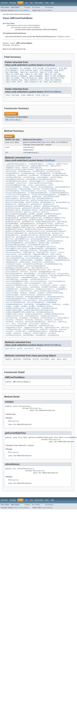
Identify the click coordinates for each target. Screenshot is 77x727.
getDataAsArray (47, 212)
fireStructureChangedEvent (17, 203)
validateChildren (13, 364)
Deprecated (39, 3)
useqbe (8, 362)
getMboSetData (11, 230)
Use (26, 3)
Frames (27, 7)
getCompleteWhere (44, 208)
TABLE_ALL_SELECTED (29, 74)
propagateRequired (47, 291)
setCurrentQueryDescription (46, 313)
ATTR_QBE (63, 69)
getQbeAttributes (29, 239)
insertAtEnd (10, 272)
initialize (28, 151)
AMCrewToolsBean (12, 123)
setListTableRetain (35, 327)
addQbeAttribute (12, 173)
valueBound (40, 364)
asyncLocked (10, 177)
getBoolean (25, 206)
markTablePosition (40, 287)
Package (12, 3)
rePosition (44, 298)
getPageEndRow (11, 236)
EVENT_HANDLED (27, 98)
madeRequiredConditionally (17, 287)
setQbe (66, 329)
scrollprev (45, 307)
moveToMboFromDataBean (15, 289)
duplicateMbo (25, 197)
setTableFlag (11, 344)
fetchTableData (12, 199)
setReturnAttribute (14, 340)
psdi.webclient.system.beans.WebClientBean (23, 25)
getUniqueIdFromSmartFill (42, 254)
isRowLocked (24, 280)
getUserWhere (31, 258)
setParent (56, 329)
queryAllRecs (30, 294)
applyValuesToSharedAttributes (19, 175)
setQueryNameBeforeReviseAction (20, 338)
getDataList (10, 214)
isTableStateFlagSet (14, 285)
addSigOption (35, 173)
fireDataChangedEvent (37, 201)
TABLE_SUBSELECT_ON (32, 85)
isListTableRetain (34, 276)
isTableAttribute (13, 283)
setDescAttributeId (14, 320)
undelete (43, 357)
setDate (23, 316)
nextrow (56, 289)
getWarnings (44, 258)
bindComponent (24, 177)
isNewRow (38, 278)
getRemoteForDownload (46, 241)
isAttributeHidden (13, 274)
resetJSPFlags (11, 300)
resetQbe (24, 300)
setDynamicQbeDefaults (15, 322)
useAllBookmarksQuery (37, 360)
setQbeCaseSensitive (14, 333)
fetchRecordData (48, 197)
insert (53, 269)
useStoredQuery (39, 362)
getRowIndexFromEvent (56, 245)
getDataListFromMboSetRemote (18, 217)
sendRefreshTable (49, 309)
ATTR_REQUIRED (46, 72)
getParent (59, 236)
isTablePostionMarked (32, 283)
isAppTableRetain (40, 272)
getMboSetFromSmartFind (30, 230)
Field (15, 10)
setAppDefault (11, 311)
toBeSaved (32, 353)
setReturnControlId (14, 342)
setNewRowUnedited (13, 329)
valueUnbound (53, 364)
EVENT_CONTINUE (12, 98)
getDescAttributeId (31, 219)
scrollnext (34, 307)
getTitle (9, 254)
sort (7, 351)
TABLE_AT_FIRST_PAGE (49, 74)
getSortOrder (45, 250)
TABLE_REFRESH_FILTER (54, 80)
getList (27, 223)
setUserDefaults (47, 344)
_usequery (49, 168)
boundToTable (38, 177)
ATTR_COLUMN (38, 69)
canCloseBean (42, 184)
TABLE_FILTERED (12, 80)
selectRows (35, 309)
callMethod (10, 181)
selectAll (9, 309)
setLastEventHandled (48, 324)
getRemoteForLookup (14, 243)
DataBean (15, 46)
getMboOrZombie (24, 228)
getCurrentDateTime (32, 146)
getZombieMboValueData (15, 261)
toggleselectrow (51, 355)
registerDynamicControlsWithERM (20, 296)
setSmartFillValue (48, 342)
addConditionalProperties (17, 170)
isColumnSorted (49, 274)
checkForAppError (36, 188)
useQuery (27, 362)
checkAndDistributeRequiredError (41, 186)
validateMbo (28, 364)
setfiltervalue (30, 324)
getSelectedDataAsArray (16, 247)
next (49, 289)
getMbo (32, 225)
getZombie (55, 258)
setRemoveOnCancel (45, 338)
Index (47, 3)
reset (53, 298)
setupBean (23, 344)
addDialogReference (39, 170)
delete (26, 195)
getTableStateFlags (60, 252)
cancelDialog (29, 184)
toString (65, 355)
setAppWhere (61, 311)
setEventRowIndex (13, 324)
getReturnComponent (53, 243)
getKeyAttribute (12, 221)
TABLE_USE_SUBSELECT (52, 85)
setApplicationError (45, 311)
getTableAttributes (25, 252)
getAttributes (11, 206)
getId (19, 378)
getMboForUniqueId (52, 225)
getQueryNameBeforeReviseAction (20, 241)
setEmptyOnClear (35, 322)
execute (36, 197)
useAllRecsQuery (56, 360)
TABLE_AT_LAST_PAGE (33, 76)
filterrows (41, 199)
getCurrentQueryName (14, 212)
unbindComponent (30, 357)
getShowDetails (12, 250)
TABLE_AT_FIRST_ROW (14, 76)
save (44, 305)
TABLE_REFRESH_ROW (13, 83)
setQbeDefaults (33, 333)
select (55, 307)
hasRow (61, 265)
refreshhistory (30, 157)
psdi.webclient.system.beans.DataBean (25, 27)
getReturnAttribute (33, 243)
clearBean (9, 190)
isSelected (36, 280)
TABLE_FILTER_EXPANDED (54, 78)
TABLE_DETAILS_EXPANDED (16, 78)
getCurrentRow (32, 212)
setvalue (9, 346)
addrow (25, 173)
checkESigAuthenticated (16, 188)
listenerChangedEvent (35, 285)
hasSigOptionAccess (29, 267)
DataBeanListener (63, 37)
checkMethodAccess (54, 188)
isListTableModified (14, 276)
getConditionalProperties (17, 210)
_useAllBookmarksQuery (15, 168)
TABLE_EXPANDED (36, 78)
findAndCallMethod (56, 199)
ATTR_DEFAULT (51, 69)
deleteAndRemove (46, 195)
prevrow (33, 291)
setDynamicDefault (55, 320)
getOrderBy (62, 234)
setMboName (51, 327)
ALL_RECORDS (25, 69)
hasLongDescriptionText (45, 263)
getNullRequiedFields (45, 234)
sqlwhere (44, 351)
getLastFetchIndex (13, 223)
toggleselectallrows (33, 355)
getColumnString (27, 208)
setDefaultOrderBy (54, 316)
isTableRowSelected (53, 283)
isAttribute (55, 272)
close (30, 192)
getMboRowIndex (39, 228)
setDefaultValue (27, 318)
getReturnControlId (35, 245)
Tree (31, 3)
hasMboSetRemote (36, 265)
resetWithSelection (38, 300)
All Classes (49, 7)
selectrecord (22, 309)
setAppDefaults (27, 311)
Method (26, 10)
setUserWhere (63, 344)
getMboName (10, 228)
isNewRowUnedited (62, 278)
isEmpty (61, 274)
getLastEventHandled (49, 221)
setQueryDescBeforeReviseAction (38, 335)
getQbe (8, 239)
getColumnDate (11, 208)
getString (57, 250)
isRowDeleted (11, 280)
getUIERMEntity (22, 254)
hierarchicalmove (13, 269)
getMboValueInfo (12, 234)
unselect (63, 357)
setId (38, 378)
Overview (4, 3)
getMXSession (28, 234)
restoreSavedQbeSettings (16, 302)
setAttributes (25, 313)
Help (52, 3)
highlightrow (29, 269)
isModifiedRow (11, 278)
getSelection (58, 247)
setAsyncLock (11, 313)
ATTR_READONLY (11, 72)
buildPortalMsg (53, 177)
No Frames (36, 7)
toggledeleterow (46, 353)
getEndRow (45, 219)
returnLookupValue (38, 302)
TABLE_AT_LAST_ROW (52, 76)
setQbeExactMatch (49, 333)
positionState (11, 291)
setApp (62, 309)
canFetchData (56, 184)
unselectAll (20, 360)
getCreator (10, 378)
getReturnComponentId (15, 245)
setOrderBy (29, 329)
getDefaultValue (12, 219)
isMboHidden (49, 276)
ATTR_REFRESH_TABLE (29, 72)
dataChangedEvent (13, 195)
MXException (35, 439)
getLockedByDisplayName (16, 225)
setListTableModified (15, 327)
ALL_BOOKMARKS (11, 69)
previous (24, 291)
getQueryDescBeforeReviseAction (53, 239)
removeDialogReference (59, 296)
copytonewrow (40, 192)
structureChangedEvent (15, 353)
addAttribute (62, 168)
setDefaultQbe (11, 318)
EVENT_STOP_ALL (42, 98)
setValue (19, 346)
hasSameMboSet (11, 267)
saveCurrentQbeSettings (16, 307)
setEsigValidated (52, 322)
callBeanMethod (12, 179)
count (50, 192)
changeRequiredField (14, 186)
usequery (17, 362)
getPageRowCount (27, 236)
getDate (37, 217)
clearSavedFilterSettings (40, 190)
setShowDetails (32, 342)
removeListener (12, 298)
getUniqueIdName (38, 256)
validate (52, 362)
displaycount (11, 197)
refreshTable (63, 294)
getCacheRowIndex (51, 206)
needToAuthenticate (36, 289)
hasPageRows (50, 265)
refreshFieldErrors (46, 294)
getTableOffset (42, 252)
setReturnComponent (33, 340)
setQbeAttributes (44, 331)
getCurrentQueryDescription (43, 210)
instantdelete (24, 272)
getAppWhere (63, 203)
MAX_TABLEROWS (11, 74)
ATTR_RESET (59, 72)
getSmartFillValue (29, 250)
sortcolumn (22, 351)
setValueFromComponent (35, 349)
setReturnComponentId (54, 340)
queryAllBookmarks (13, 294)
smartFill (51, 349)
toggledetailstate (13, 355)
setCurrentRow (11, 316)
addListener (55, 170)
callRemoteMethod (60, 181)
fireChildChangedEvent (15, 201)
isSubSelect (48, 280)
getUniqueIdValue (55, 256)
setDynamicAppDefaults (35, 320)
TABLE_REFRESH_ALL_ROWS (31, 80)
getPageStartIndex (45, 236)
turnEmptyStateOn (13, 357)
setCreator (29, 378)
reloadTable (42, 296)
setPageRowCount (43, 329)
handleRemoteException (38, 261)
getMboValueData (36, 232)
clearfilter (21, 190)
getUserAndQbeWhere (14, 258)
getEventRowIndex (60, 219)
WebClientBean (52, 94)
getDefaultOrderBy (50, 217)
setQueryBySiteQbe (13, 335)
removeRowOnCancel (29, 298)
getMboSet (52, 228)
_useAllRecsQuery (35, 168)
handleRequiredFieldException (19, 263)
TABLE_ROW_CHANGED (52, 83)
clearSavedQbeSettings (15, 192)
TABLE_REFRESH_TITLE (33, 83)
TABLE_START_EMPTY (13, 85)
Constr (20, 10)
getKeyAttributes (30, 221)
